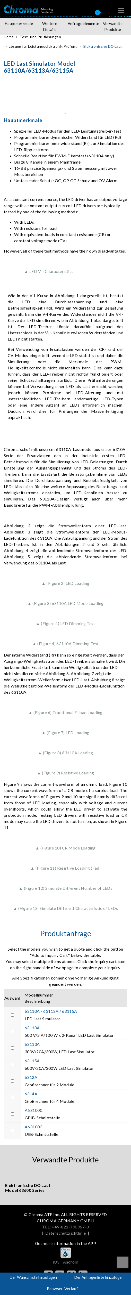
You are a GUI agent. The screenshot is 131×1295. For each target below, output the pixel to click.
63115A (32, 1060)
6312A (31, 1077)
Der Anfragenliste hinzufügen (99, 1277)
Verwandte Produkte (113, 26)
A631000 (33, 1110)
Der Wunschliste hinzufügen (33, 1277)
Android (70, 1261)
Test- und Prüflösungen (40, 37)
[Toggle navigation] (121, 10)
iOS (56, 1261)
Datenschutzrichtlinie (65, 1233)
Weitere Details (49, 26)
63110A (32, 1027)
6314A (31, 1093)
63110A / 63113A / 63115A (51, 1011)
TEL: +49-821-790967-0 (65, 1226)
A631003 (33, 1126)
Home (9, 37)
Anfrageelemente (82, 23)
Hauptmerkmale (19, 23)
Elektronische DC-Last (102, 46)
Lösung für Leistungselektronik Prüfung (43, 46)
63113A (32, 1044)
